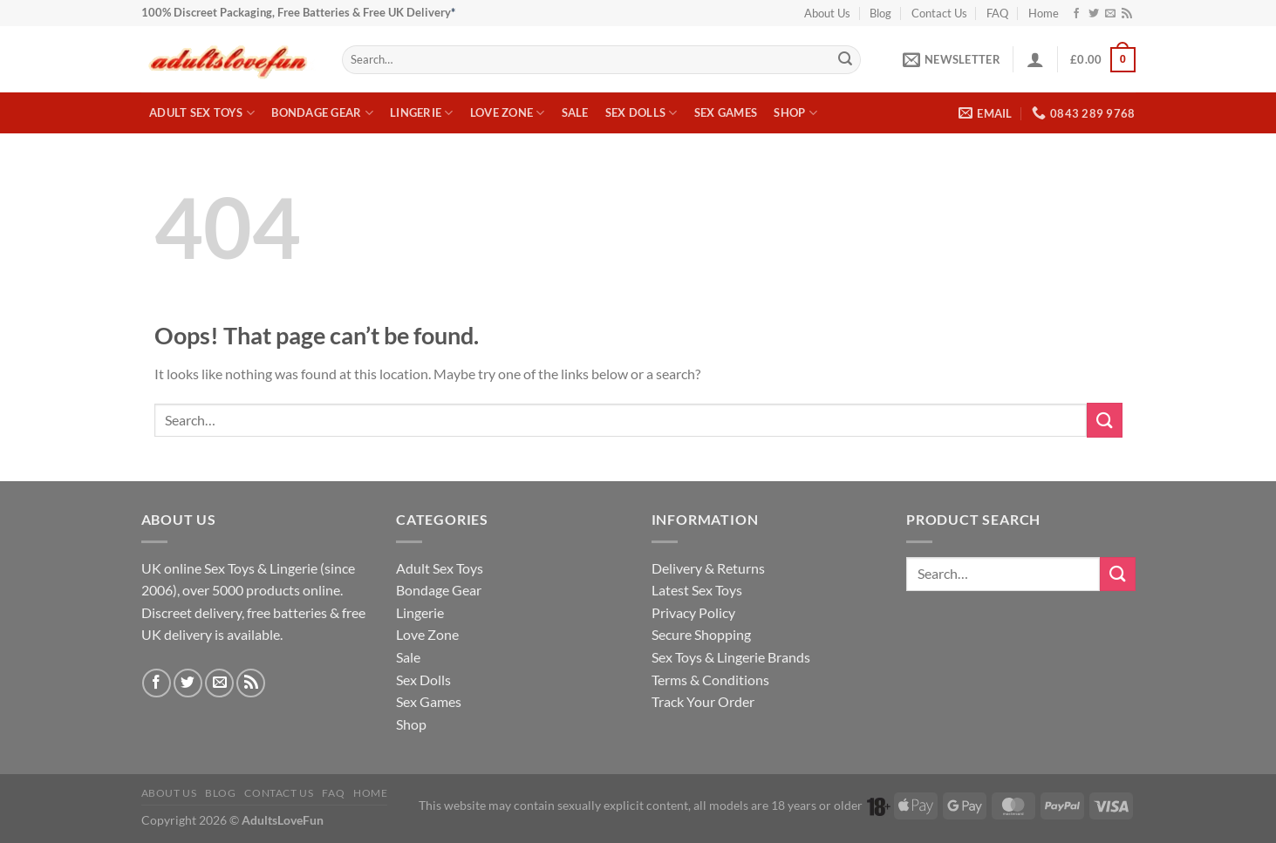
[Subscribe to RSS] (1127, 14)
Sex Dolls (641, 113)
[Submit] (845, 60)
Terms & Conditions (710, 679)
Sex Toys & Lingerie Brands (731, 657)
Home (1043, 13)
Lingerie (422, 113)
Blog (880, 13)
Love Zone (507, 113)
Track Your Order (703, 701)
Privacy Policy (693, 612)
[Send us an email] (1110, 14)
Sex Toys (229, 568)
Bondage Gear (322, 113)
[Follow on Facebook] (1076, 14)
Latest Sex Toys (697, 589)
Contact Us (939, 13)
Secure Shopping (701, 634)
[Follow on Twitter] (1093, 14)
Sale (575, 112)
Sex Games (725, 112)
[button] (951, 59)
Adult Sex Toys (202, 113)
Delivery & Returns (708, 568)
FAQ (997, 13)
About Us (827, 13)
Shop (795, 113)
